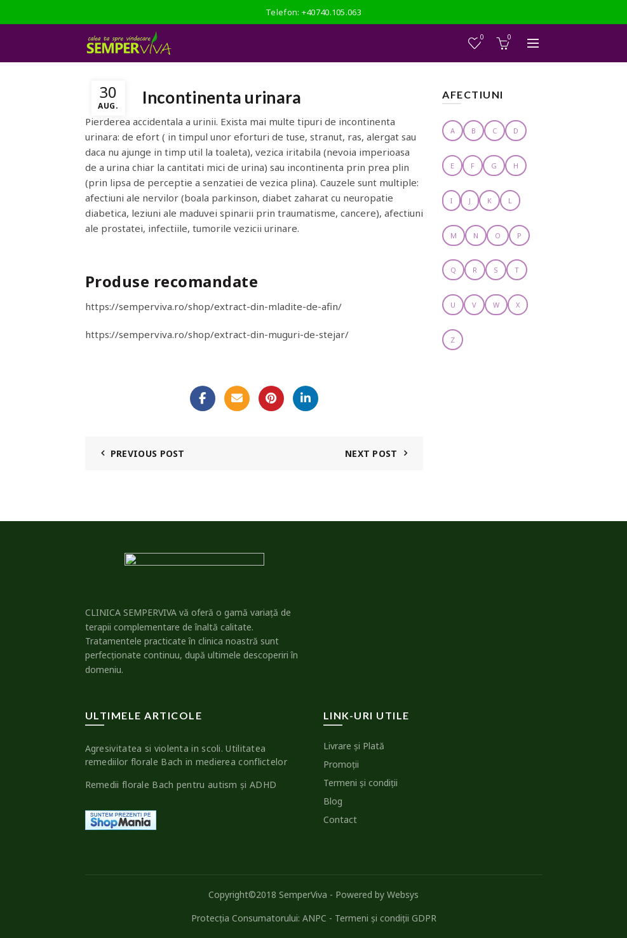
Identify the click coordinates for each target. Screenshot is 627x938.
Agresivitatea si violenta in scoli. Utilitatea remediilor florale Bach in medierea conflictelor (186, 755)
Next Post (371, 453)
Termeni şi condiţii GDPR (385, 918)
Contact (340, 819)
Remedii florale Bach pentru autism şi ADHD (181, 784)
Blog (332, 801)
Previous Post (148, 453)
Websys (403, 894)
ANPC (314, 918)
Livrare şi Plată (353, 746)
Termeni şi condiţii (360, 783)
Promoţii (341, 764)
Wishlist (480, 38)
